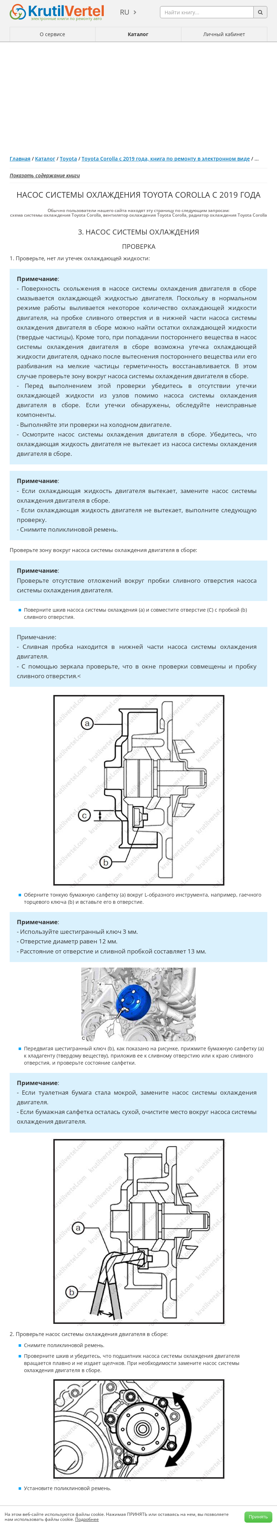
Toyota (68, 158)
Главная (20, 158)
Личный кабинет (224, 34)
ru (125, 12)
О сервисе (52, 34)
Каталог (138, 34)
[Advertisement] (138, 96)
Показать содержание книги (45, 175)
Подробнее (87, 1519)
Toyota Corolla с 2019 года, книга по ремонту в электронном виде (166, 158)
